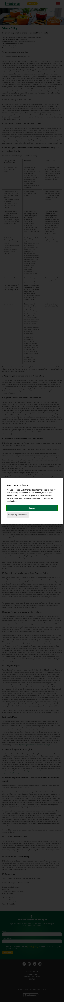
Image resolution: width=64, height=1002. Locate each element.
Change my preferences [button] (17, 515)
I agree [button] (32, 508)
